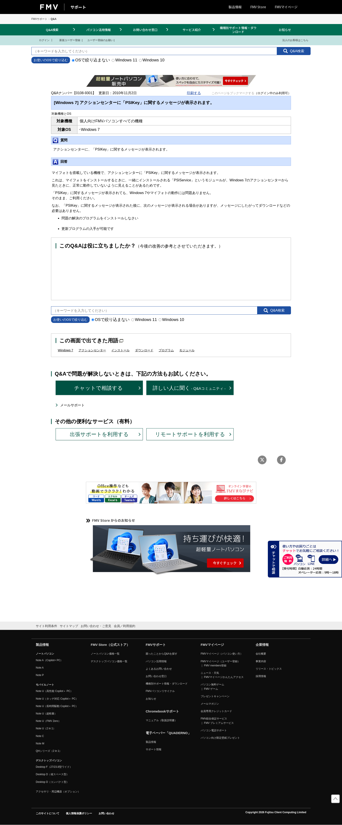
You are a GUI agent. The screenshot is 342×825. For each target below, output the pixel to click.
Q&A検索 (52, 30)
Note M (40, 743)
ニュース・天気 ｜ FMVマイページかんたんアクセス (222, 675)
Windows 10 (151, 60)
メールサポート (72, 405)
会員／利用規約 (124, 626)
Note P (40, 675)
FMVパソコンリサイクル (160, 691)
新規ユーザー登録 (67, 40)
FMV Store (258, 7)
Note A (40, 667)
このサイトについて (47, 813)
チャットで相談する (98, 388)
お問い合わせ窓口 (145, 30)
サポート (78, 7)
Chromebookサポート (162, 711)
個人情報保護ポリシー (79, 813)
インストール (120, 350)
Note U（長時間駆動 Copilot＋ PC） (57, 706)
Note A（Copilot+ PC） (49, 660)
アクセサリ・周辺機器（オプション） (58, 791)
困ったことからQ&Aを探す (161, 653)
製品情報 (235, 7)
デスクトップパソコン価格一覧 (109, 661)
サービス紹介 (192, 30)
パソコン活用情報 (98, 30)
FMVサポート (39, 19)
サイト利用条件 (46, 626)
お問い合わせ (106, 813)
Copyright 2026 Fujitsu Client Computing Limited (275, 812)
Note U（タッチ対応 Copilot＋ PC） (57, 698)
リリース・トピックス (269, 668)
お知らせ (285, 30)
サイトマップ (69, 626)
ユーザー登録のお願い (98, 40)
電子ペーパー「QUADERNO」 (168, 733)
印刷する (194, 93)
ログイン (42, 40)
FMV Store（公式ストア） (110, 644)
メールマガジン (210, 703)
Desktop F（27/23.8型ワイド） (54, 766)
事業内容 (261, 661)
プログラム (166, 350)
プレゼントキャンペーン (215, 696)
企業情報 (262, 644)
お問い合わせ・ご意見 (96, 626)
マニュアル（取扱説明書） (161, 720)
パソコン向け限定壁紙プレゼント (220, 737)
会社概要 (261, 653)
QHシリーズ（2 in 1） (49, 750)
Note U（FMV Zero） (48, 721)
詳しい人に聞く (189, 388)
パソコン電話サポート (214, 730)
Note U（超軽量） (46, 713)
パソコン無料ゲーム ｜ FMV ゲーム (212, 686)
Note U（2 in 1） (46, 728)
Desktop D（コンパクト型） (52, 781)
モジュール (187, 350)
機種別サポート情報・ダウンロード (238, 30)
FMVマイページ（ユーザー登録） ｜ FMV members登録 (220, 663)
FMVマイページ (286, 7)
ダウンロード (144, 350)
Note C (40, 736)
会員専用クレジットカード (216, 711)
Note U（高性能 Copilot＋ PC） (54, 691)
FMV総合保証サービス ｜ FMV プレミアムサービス (217, 720)
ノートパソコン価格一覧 (105, 653)
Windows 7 (65, 350)
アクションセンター (92, 350)
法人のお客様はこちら (292, 40)
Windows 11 (124, 60)
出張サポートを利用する (99, 434)
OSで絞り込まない (91, 60)
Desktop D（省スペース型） (52, 774)
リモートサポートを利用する (190, 434)
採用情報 (261, 676)
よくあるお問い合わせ (159, 668)
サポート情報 (153, 749)
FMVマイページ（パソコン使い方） (222, 653)
